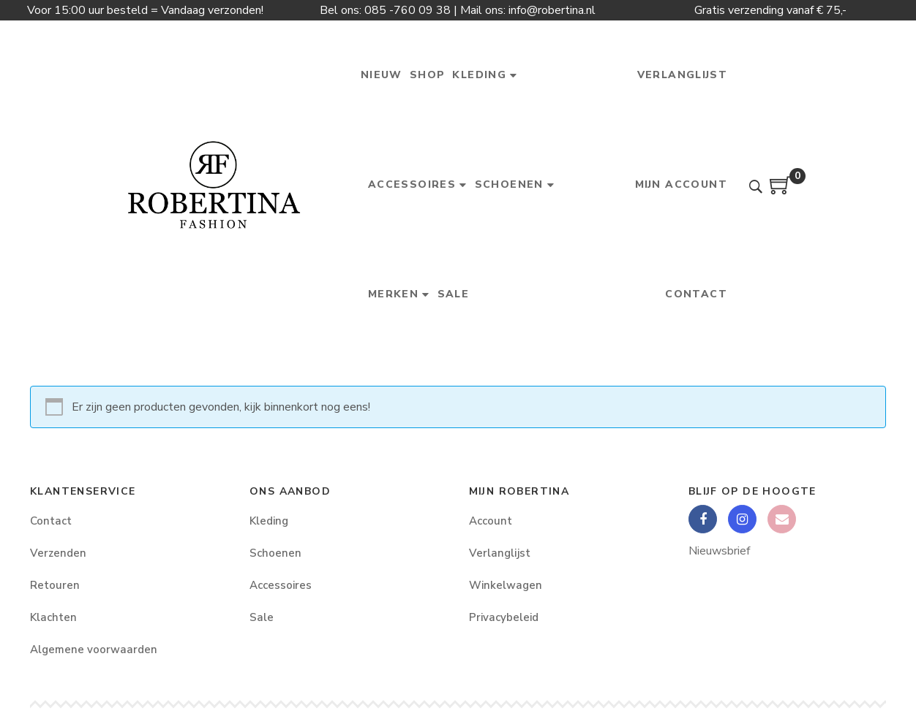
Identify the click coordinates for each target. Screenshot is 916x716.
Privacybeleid (503, 617)
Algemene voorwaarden (93, 649)
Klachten (53, 617)
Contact (51, 521)
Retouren (55, 585)
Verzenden (58, 553)
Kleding (268, 521)
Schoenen (275, 553)
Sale (261, 617)
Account (490, 521)
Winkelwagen (505, 585)
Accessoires (280, 585)
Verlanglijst (499, 553)
